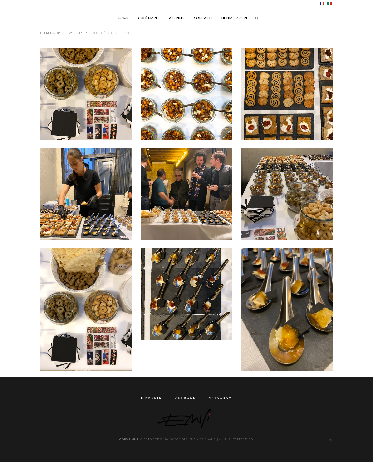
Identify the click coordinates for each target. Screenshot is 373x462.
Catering (175, 18)
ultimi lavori (234, 18)
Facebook (184, 398)
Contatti (203, 18)
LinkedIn (151, 398)
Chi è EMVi (147, 18)
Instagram (219, 398)
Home (123, 18)
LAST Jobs (75, 33)
